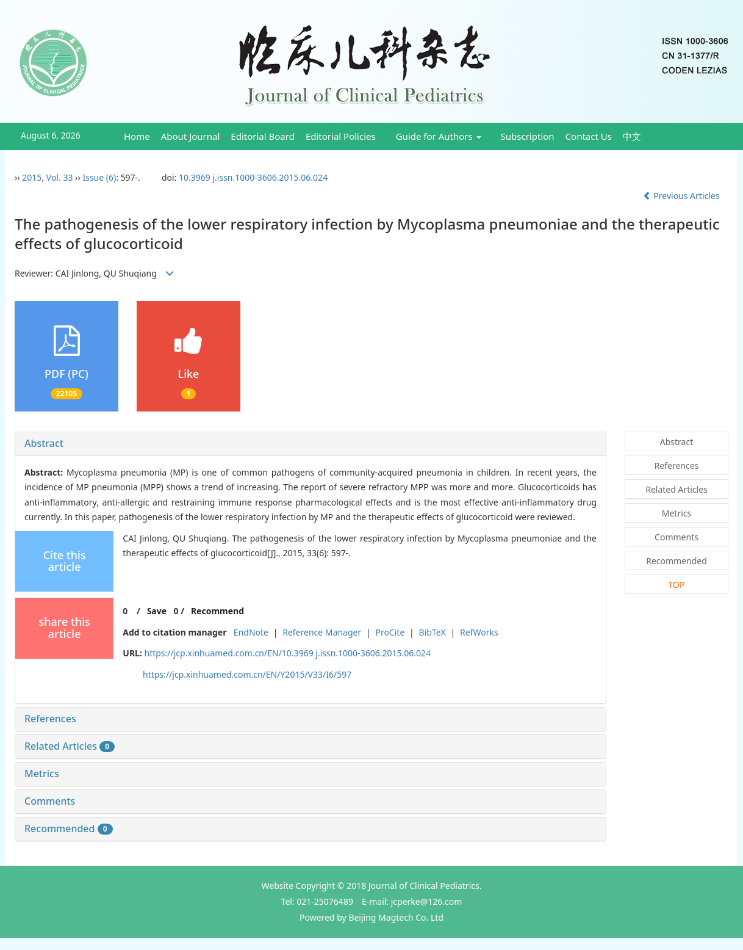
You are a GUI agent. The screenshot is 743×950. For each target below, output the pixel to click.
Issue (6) (99, 177)
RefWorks (479, 632)
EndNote (251, 632)
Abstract (43, 443)
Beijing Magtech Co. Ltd (395, 917)
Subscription (528, 136)
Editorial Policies (341, 136)
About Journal (190, 136)
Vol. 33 (59, 177)
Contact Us (588, 136)
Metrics (41, 773)
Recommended (68, 828)
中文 (632, 136)
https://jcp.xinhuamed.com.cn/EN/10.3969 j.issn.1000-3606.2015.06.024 (288, 653)
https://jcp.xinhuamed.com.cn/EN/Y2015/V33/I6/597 (247, 674)
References (50, 718)
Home (137, 136)
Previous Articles (682, 195)
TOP (677, 584)
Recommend (217, 611)
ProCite (389, 632)
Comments (49, 801)
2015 (31, 177)
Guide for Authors (438, 136)
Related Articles (69, 746)
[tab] (310, 443)
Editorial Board (263, 136)
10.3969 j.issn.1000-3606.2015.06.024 (253, 177)
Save (157, 611)
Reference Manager (321, 632)
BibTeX (432, 632)
